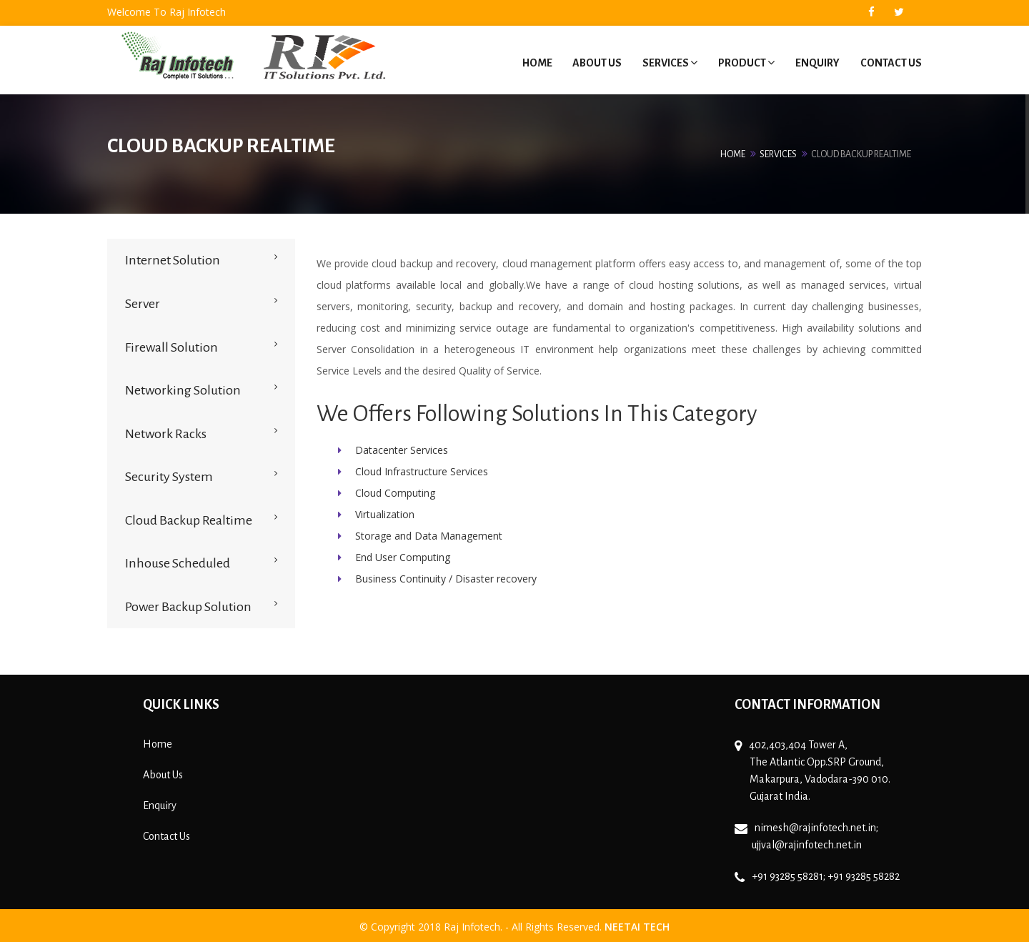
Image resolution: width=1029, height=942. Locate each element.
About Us (594, 61)
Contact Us (891, 61)
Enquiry (817, 61)
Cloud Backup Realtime (188, 517)
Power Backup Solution (188, 604)
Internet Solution (172, 257)
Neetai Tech (637, 924)
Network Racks (166, 430)
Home (533, 61)
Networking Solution (183, 387)
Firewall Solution (171, 344)
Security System (169, 474)
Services (667, 61)
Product (745, 61)
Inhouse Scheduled (177, 560)
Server (142, 301)
